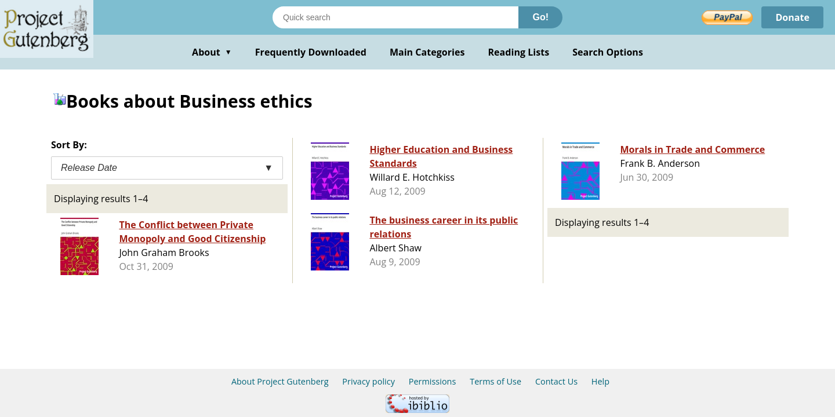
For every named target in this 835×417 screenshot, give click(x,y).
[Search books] (395, 17)
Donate (792, 17)
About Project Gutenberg (280, 381)
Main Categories (427, 52)
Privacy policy (368, 381)
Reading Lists (519, 52)
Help (600, 381)
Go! (540, 17)
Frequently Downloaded (310, 52)
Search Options (607, 52)
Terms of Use (495, 381)
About (212, 52)
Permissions (432, 381)
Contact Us (556, 381)
